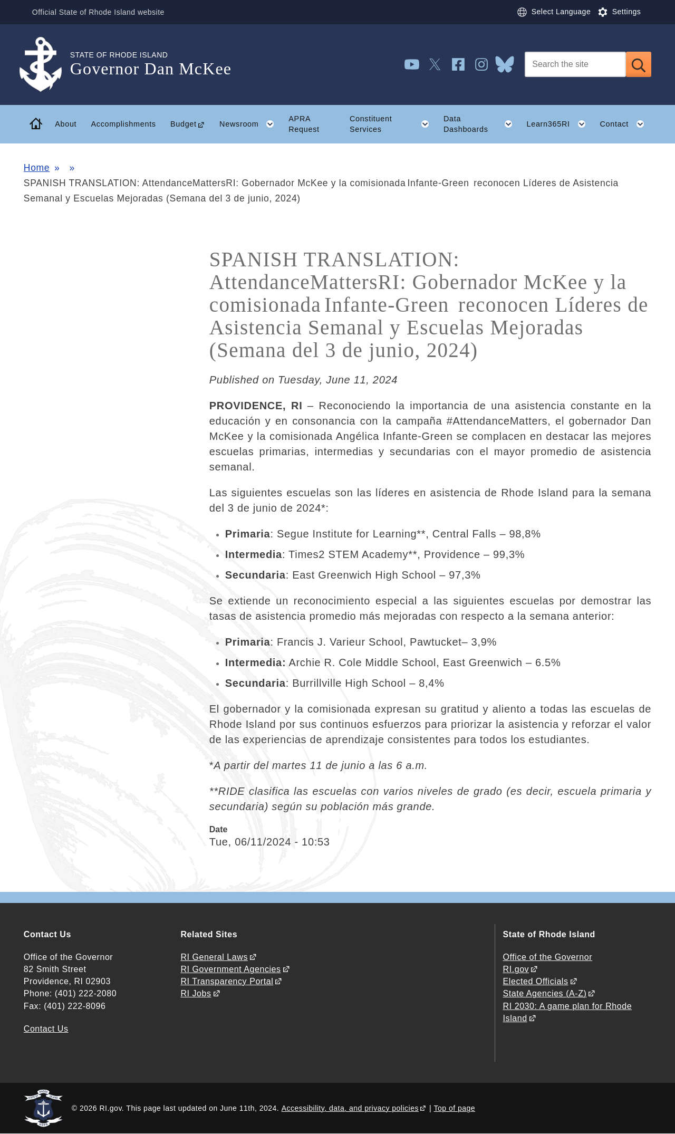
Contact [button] (625, 124)
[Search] (575, 64)
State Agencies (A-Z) (545, 993)
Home (37, 167)
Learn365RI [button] (559, 124)
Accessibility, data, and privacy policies (350, 1108)
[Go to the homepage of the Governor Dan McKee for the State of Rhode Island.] (47, 64)
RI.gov (516, 969)
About (65, 124)
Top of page (455, 1108)
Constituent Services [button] (393, 124)
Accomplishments (123, 124)
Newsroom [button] (250, 124)
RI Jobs (195, 993)
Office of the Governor (547, 957)
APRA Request (304, 124)
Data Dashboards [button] (481, 124)
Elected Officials (535, 981)
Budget (183, 124)
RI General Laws (214, 957)
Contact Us (46, 1028)
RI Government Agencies (230, 969)
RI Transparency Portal (226, 981)
